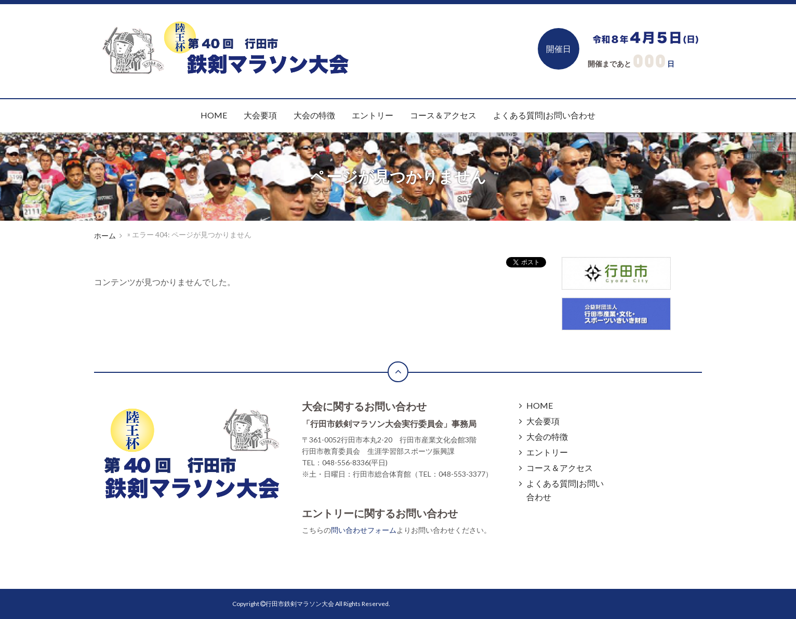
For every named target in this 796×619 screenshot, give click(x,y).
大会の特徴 (314, 115)
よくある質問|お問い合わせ (544, 115)
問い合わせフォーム (363, 530)
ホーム (105, 235)
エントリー (372, 115)
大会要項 (260, 115)
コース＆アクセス (443, 115)
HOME (214, 115)
